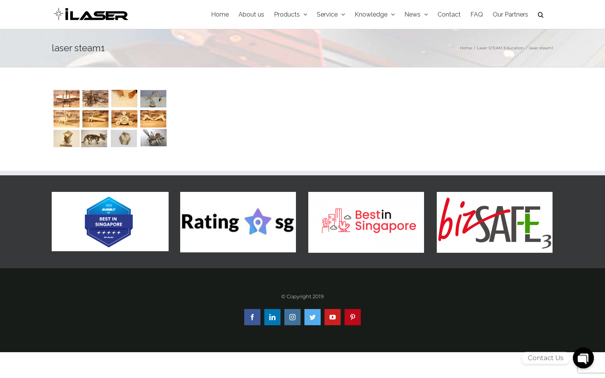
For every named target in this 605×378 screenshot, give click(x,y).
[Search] (541, 14)
